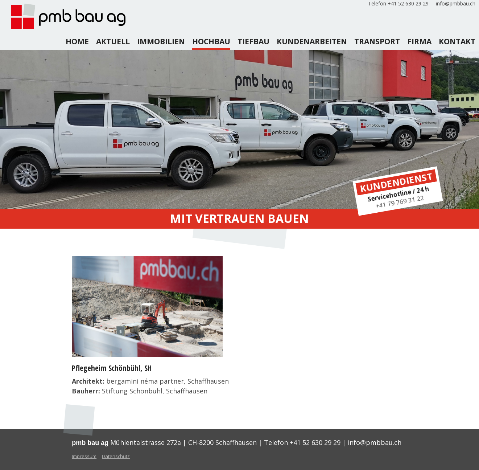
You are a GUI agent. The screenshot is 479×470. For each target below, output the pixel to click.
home (77, 41)
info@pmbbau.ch (455, 3)
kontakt (457, 41)
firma (419, 41)
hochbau (211, 41)
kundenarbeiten (312, 41)
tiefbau (253, 41)
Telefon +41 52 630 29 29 (398, 3)
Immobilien (161, 41)
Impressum (84, 456)
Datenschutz (116, 456)
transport (377, 41)
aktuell (113, 41)
